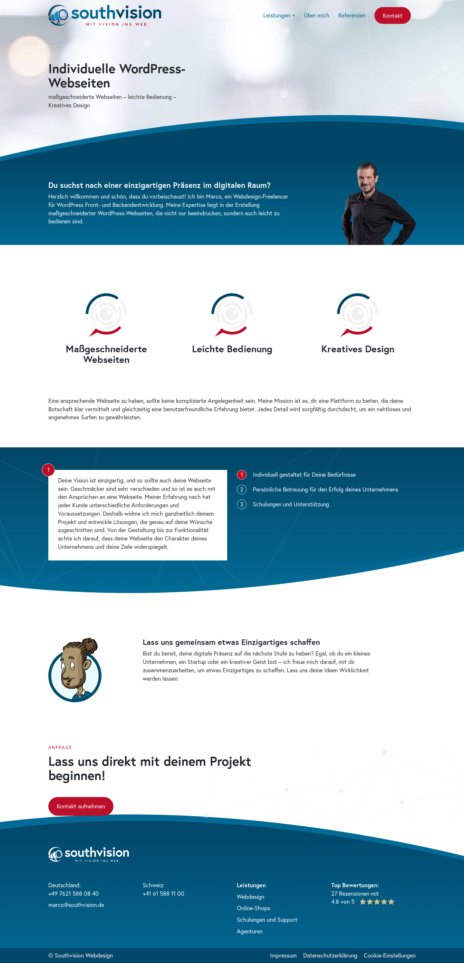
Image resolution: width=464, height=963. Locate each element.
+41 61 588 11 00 (163, 893)
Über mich (316, 15)
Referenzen (351, 15)
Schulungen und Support (267, 919)
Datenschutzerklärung (330, 955)
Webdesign (250, 896)
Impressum (283, 955)
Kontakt (392, 15)
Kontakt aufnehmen (81, 806)
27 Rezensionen (350, 893)
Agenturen (250, 931)
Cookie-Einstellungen (390, 955)
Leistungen (279, 15)
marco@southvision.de (76, 905)
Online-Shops (253, 908)
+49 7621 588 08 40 (73, 893)
